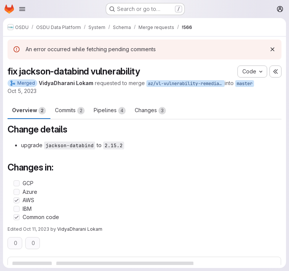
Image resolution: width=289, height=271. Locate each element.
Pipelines (110, 110)
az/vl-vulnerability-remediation (186, 84)
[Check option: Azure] (17, 192)
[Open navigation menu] (22, 9)
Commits (70, 110)
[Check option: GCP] (17, 183)
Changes (150, 110)
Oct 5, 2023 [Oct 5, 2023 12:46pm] (22, 91)
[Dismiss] (272, 49)
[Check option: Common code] (17, 217)
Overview (29, 110)
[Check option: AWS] (17, 200)
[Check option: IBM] (17, 209)
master (244, 84)
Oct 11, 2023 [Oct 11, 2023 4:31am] (36, 229)
